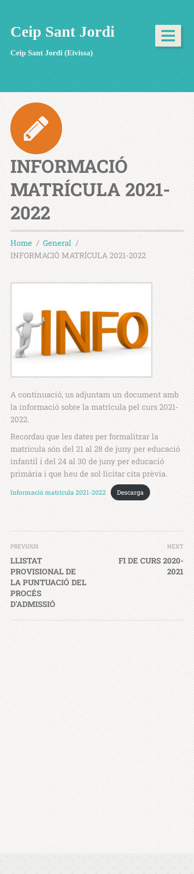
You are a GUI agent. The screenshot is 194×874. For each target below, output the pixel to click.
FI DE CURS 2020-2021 (151, 565)
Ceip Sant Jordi (62, 31)
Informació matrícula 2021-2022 (58, 492)
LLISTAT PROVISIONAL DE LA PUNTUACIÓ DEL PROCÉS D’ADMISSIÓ (48, 582)
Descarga (130, 492)
